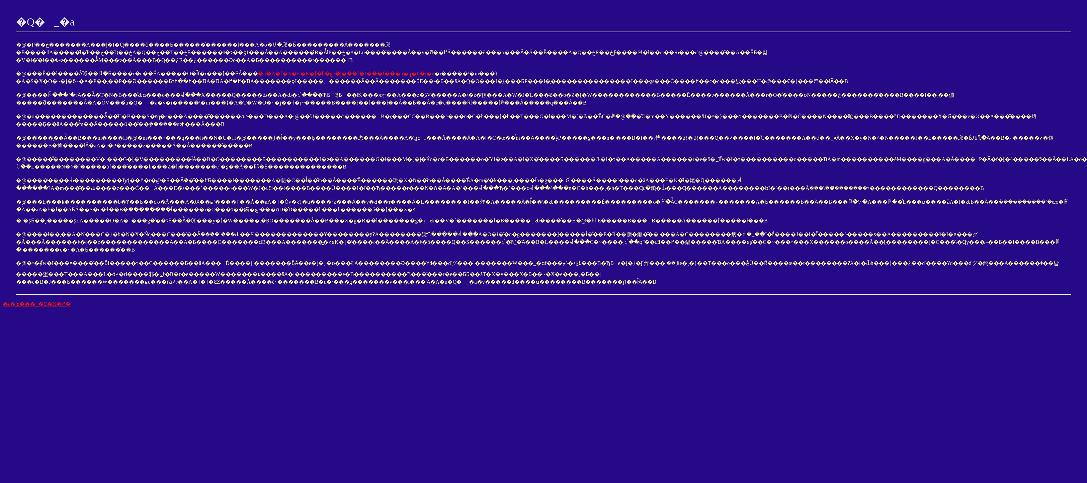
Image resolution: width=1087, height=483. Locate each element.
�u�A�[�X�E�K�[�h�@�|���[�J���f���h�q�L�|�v (346, 73)
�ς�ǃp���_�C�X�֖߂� (37, 304)
